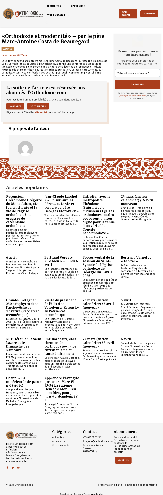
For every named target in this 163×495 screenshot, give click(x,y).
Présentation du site (110, 484)
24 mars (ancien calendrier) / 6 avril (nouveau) (137, 200)
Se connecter (38, 106)
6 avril (11, 257)
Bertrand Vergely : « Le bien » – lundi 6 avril (61, 261)
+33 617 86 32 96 (92, 437)
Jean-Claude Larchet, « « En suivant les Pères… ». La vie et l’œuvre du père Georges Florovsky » (61, 204)
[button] (64, 6)
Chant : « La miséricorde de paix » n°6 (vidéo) (24, 381)
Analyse (7, 49)
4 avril (126, 339)
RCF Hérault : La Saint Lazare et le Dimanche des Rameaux (24, 344)
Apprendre (81, 6)
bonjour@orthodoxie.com (98, 441)
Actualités (57, 6)
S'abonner (149, 13)
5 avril (126, 300)
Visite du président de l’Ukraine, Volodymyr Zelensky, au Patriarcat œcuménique (61, 307)
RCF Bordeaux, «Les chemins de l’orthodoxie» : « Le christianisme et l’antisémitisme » (60, 346)
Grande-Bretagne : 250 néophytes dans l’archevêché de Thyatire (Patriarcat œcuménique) (22, 307)
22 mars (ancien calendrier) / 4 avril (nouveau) (98, 342)
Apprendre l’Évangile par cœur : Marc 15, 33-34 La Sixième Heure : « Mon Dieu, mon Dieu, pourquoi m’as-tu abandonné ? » (61, 389)
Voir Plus (123, 460)
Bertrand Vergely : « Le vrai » (136, 259)
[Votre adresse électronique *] (137, 73)
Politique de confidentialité (141, 484)
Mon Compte (126, 13)
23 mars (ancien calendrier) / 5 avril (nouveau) (98, 303)
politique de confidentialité (132, 96)
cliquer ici (41, 112)
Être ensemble (60, 15)
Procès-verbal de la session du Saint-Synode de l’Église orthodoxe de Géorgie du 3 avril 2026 (98, 267)
